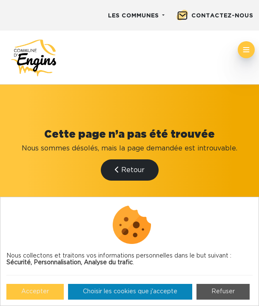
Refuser (223, 292)
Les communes (134, 16)
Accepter (35, 292)
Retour (130, 169)
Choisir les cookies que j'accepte (130, 292)
